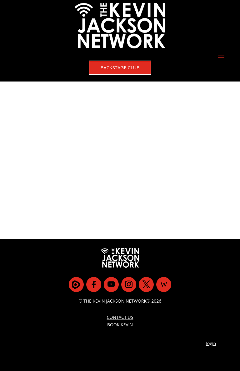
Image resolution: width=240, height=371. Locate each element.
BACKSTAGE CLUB (120, 67)
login (211, 343)
